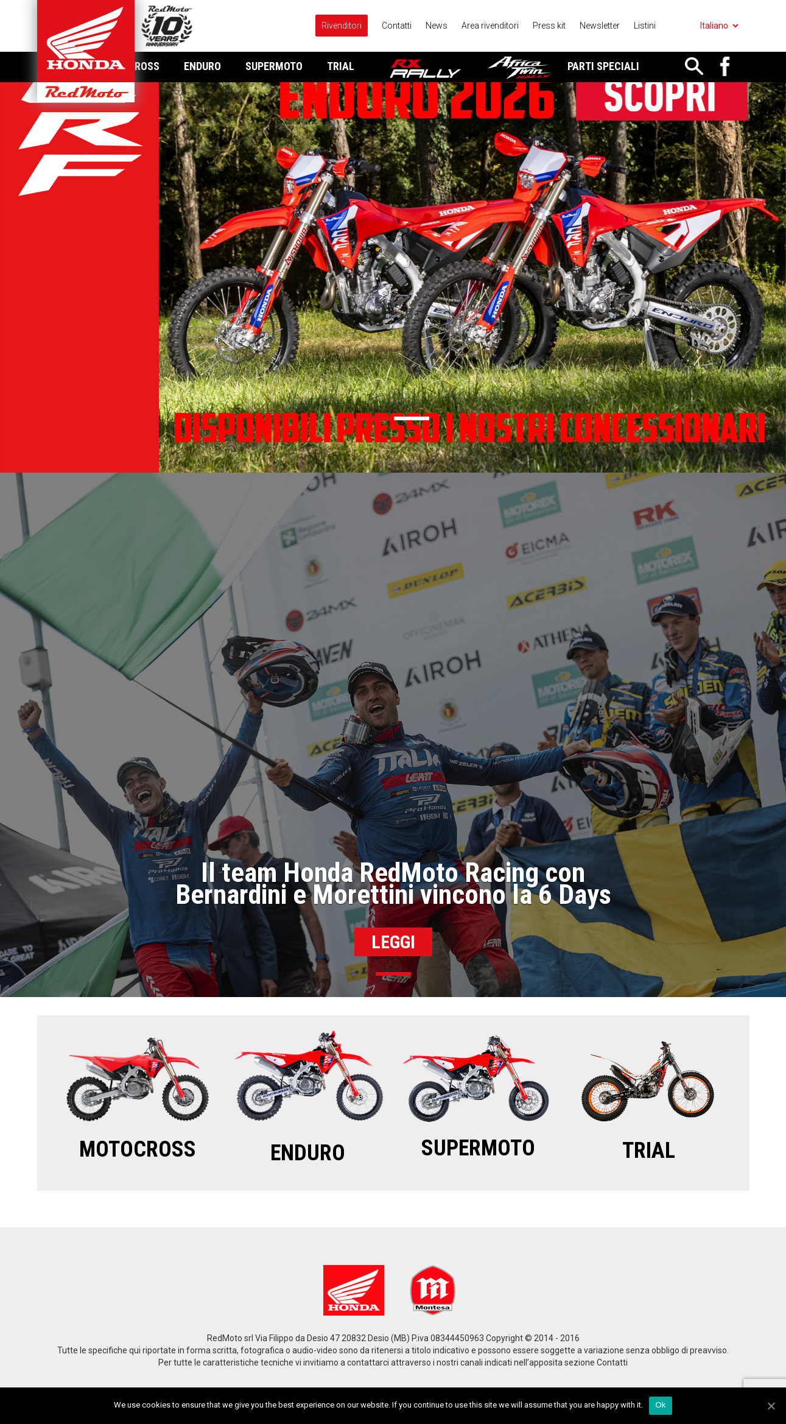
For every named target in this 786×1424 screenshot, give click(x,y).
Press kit (549, 25)
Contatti (397, 25)
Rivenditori (341, 25)
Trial (340, 66)
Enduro (202, 66)
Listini (645, 25)
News (436, 25)
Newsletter (600, 25)
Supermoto (274, 66)
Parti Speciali (603, 66)
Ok (660, 1404)
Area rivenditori (490, 25)
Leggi (393, 942)
